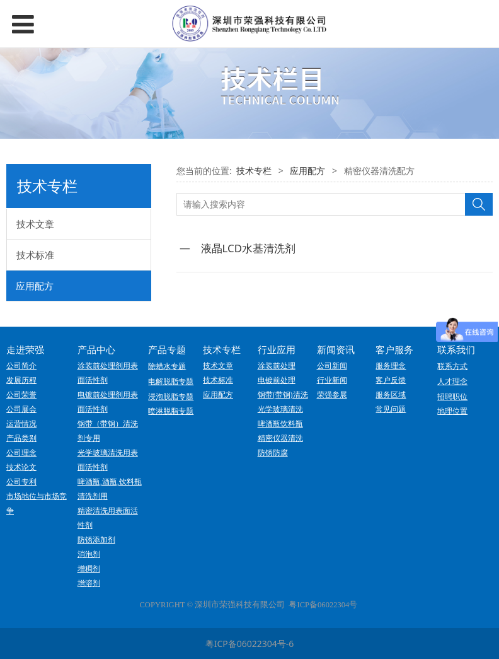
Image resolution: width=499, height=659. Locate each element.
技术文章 (35, 224)
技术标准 (35, 254)
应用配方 (35, 285)
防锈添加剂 (96, 539)
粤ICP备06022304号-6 (249, 644)
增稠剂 (88, 568)
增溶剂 (88, 583)
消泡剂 (88, 554)
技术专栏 (254, 171)
